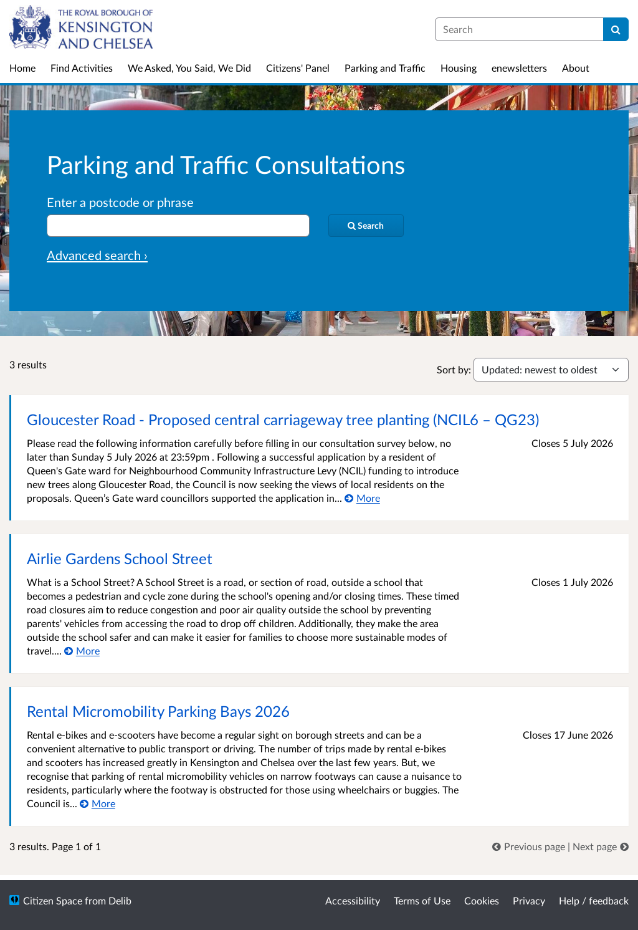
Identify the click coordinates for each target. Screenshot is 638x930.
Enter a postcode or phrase (120, 201)
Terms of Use (422, 900)
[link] (530, 846)
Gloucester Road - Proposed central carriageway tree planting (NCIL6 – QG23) (283, 419)
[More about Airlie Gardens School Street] (82, 650)
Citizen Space (52, 900)
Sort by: (454, 369)
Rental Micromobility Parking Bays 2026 (158, 711)
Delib (119, 900)
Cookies (481, 900)
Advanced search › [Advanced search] (97, 254)
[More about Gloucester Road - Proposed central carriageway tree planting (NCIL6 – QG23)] (362, 498)
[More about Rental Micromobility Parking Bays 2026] (97, 803)
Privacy (529, 900)
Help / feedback (594, 900)
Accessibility (352, 900)
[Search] (616, 29)
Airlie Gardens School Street (119, 558)
